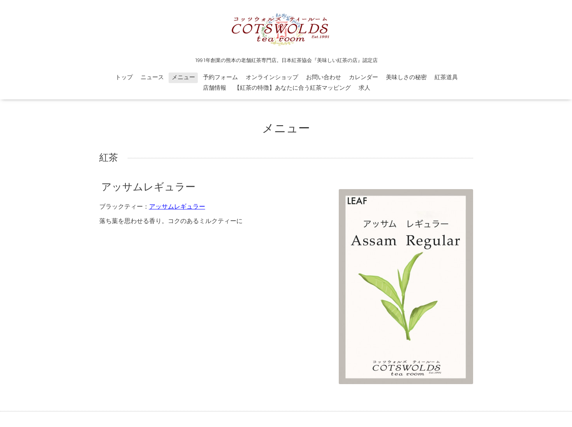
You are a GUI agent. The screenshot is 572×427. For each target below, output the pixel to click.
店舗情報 (214, 88)
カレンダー (363, 77)
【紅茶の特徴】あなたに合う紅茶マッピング (292, 88)
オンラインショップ (272, 77)
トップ (124, 77)
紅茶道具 (446, 77)
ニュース (152, 77)
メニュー (183, 77)
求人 (364, 88)
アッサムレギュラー (148, 187)
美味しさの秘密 (406, 77)
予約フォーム (220, 77)
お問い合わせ (323, 77)
